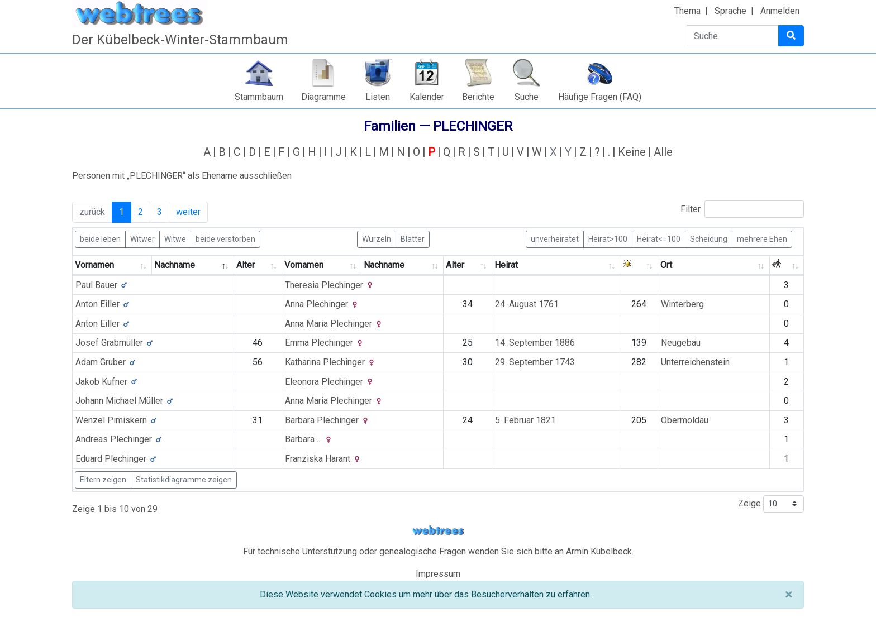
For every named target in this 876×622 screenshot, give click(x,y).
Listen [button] (377, 97)
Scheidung (708, 238)
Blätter (413, 238)
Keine (632, 152)
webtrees (438, 531)
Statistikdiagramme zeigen (184, 479)
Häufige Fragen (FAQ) (599, 97)
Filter (742, 209)
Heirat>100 (607, 238)
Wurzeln (376, 238)
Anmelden (779, 11)
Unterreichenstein (695, 362)
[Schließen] (788, 594)
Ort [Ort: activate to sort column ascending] (666, 265)
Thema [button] (687, 11)
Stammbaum (259, 97)
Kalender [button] (427, 97)
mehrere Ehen (762, 238)
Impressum (438, 573)
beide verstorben (225, 238)
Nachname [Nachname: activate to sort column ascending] (384, 265)
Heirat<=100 (658, 238)
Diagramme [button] (323, 97)
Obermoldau (684, 420)
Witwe (175, 238)
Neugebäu (681, 342)
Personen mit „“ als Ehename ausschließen (182, 175)
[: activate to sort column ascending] (639, 265)
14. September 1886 (535, 342)
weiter (188, 212)
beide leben (100, 238)
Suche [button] (527, 97)
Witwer (142, 238)
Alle (663, 152)
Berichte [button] (478, 97)
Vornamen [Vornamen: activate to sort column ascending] (94, 265)
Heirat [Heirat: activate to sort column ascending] (506, 265)
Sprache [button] (730, 11)
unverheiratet (555, 238)
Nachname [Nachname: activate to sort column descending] (174, 265)
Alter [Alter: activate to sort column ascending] (245, 265)
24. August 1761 (527, 304)
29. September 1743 (535, 362)
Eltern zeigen (103, 479)
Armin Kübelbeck (599, 551)
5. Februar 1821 (525, 420)
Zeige (771, 504)
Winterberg (682, 304)
